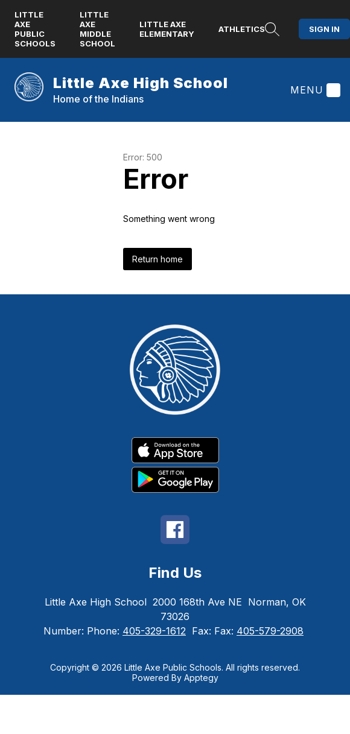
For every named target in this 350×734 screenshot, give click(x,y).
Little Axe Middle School (97, 29)
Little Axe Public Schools (35, 29)
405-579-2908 (270, 631)
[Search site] (272, 29)
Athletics (241, 29)
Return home (157, 259)
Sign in (324, 29)
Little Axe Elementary (166, 29)
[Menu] (313, 89)
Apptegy (201, 677)
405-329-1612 (154, 631)
